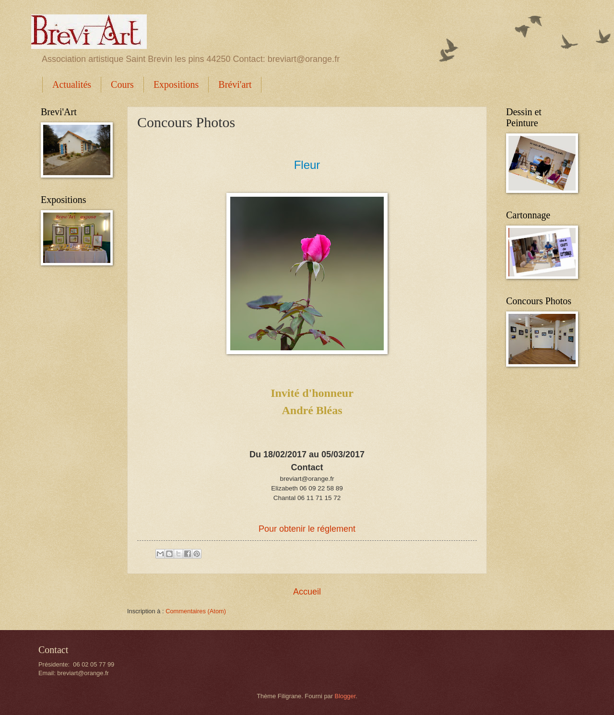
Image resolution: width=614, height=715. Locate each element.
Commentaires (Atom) (195, 611)
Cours (122, 84)
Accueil (307, 591)
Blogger (345, 696)
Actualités (71, 84)
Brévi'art (234, 84)
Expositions (176, 84)
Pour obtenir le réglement (307, 529)
